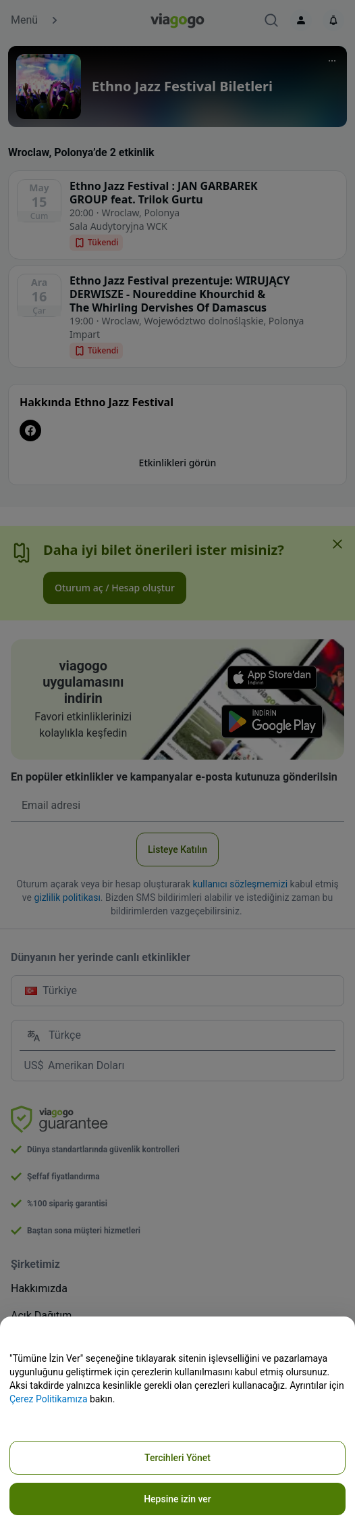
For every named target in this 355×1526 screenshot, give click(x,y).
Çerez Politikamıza (48, 1399)
